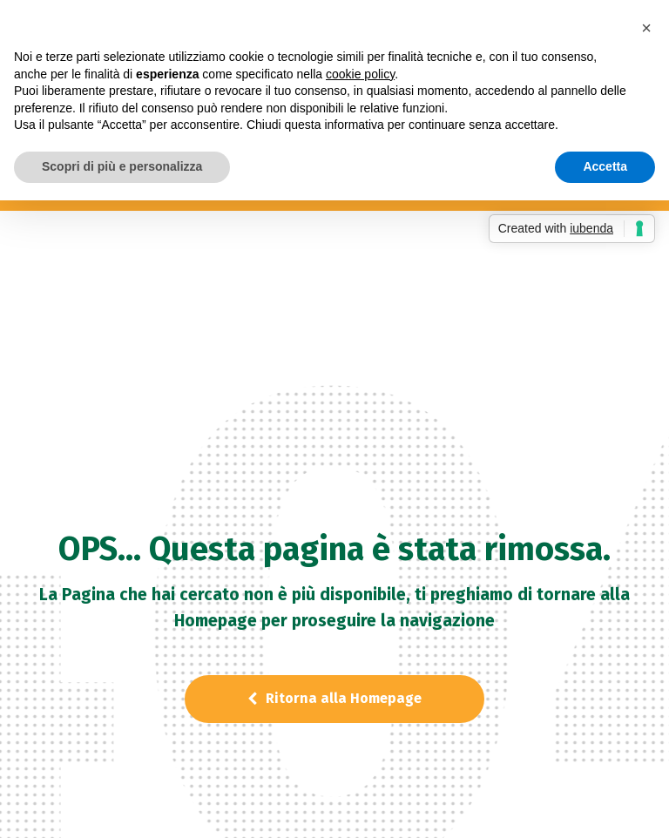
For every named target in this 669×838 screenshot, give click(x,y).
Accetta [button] (605, 166)
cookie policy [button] (360, 74)
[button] (646, 28)
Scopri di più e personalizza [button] (122, 166)
